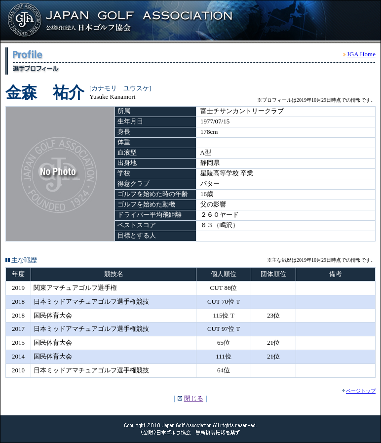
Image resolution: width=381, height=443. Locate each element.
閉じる (193, 398)
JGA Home (361, 54)
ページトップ (361, 391)
